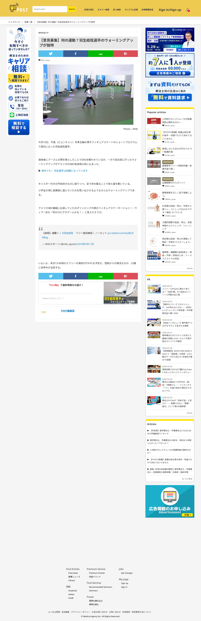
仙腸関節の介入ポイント (173, 182)
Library (71, 580)
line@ (71, 598)
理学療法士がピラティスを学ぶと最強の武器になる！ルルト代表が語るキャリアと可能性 (177, 338)
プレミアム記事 (131, 9)
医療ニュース (74, 576)
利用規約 (126, 612)
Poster (90, 597)
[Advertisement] (169, 538)
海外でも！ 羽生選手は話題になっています (64, 170)
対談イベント (95, 576)
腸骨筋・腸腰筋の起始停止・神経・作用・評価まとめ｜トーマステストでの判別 (177, 255)
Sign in (124, 587)
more (190, 268)
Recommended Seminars (100, 587)
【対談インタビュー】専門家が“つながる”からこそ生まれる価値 (177, 324)
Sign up (124, 583)
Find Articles (73, 569)
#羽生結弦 (67, 233)
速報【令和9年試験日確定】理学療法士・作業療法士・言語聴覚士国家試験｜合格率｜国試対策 (169, 471)
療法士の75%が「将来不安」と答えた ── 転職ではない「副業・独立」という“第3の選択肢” (177, 403)
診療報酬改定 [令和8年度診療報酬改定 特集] (147, 9)
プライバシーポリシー (80, 612)
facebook (72, 590)
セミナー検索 (103, 9)
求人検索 (117, 9)
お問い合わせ (115, 612)
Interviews (73, 573)
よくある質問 (54, 612)
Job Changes (127, 573)
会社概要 (65, 612)
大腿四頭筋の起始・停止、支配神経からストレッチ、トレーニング (177, 225)
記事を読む (89, 9)
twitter (71, 594)
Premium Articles (97, 573)
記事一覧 (28, 22)
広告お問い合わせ (100, 612)
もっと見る (187, 478)
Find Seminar (94, 583)
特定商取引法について (141, 612)
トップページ (14, 22)
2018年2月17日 (85, 244)
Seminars (93, 590)
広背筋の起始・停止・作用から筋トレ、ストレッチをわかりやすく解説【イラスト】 (177, 209)
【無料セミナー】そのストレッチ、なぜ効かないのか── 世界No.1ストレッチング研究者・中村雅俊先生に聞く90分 (177, 309)
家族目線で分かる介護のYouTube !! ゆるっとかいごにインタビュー (177, 371)
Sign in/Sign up (170, 10)
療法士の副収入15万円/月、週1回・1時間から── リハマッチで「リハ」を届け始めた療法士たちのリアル (177, 386)
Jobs (121, 569)
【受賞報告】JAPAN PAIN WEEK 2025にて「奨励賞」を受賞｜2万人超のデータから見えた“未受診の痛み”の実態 (177, 355)
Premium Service (96, 569)
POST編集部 (68, 310)
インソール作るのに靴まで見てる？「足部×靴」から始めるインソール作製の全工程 (176, 291)
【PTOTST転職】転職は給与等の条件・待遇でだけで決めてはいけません (177, 135)
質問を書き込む (96, 600)
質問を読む (94, 604)
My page (123, 579)
